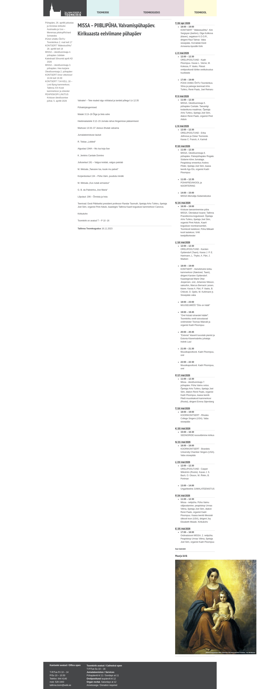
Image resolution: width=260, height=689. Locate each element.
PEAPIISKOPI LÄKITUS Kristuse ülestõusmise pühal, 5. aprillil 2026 (56, 97)
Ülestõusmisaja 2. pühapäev (58, 71)
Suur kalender (180, 548)
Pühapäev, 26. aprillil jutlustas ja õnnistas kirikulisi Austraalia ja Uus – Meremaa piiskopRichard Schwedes (59, 29)
